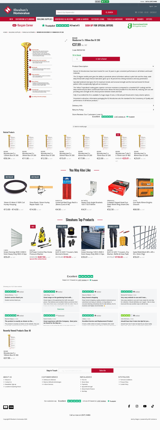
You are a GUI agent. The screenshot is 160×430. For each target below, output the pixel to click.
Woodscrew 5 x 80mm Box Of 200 (141, 154)
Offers (149, 19)
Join (156, 6)
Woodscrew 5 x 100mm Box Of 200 (11, 354)
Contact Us (8, 382)
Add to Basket (101, 59)
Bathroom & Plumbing (25, 19)
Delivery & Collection (49, 380)
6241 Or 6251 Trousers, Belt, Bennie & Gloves (67, 253)
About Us (7, 380)
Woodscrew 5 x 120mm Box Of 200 (11, 154)
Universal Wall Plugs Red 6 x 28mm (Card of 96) (66, 203)
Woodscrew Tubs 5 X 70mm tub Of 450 (123, 154)
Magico (137, 419)
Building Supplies (44, 19)
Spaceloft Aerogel (86, 387)
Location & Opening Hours (12, 387)
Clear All (27, 330)
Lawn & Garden (82, 19)
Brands (140, 19)
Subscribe (102, 370)
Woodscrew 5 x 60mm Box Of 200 (85, 154)
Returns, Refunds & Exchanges (51, 382)
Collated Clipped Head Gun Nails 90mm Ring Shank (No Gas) (118, 204)
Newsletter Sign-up (10, 384)
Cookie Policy (123, 384)
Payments (84, 384)
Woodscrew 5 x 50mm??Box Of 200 (67, 154)
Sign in (151, 6)
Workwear (130, 19)
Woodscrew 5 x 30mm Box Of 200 (29, 154)
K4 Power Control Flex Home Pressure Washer (41, 253)
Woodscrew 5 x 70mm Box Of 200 (104, 154)
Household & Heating (64, 19)
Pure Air (83, 380)
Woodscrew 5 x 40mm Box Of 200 (48, 154)
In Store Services (47, 384)
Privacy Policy (123, 382)
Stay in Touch (52, 371)
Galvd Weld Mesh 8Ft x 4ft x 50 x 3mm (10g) (143, 253)
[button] (66, 40)
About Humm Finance (87, 389)
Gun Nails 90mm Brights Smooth (142, 203)
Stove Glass (84, 382)
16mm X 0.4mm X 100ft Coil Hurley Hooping (14, 203)
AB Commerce (152, 419)
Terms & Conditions (125, 380)
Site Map (83, 391)
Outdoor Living (97, 19)
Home (142, 1)
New (11, 19)
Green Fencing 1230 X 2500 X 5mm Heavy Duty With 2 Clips (92, 253)
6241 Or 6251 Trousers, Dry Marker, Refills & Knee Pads (118, 253)
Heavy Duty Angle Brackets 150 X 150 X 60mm (91, 203)
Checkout (153, 12)
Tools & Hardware (115, 19)
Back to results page (81, 126)
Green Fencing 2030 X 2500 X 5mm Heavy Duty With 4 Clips (15, 253)
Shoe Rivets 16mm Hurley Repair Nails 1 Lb (40, 203)
